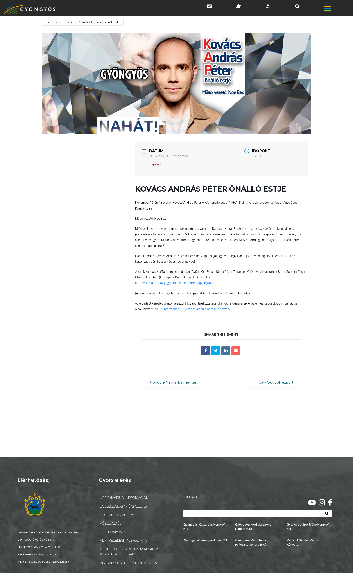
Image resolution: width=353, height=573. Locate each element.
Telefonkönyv (113, 532)
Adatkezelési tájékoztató (124, 541)
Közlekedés (110, 523)
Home (50, 22)
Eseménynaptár (68, 22)
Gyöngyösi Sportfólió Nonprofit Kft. (309, 526)
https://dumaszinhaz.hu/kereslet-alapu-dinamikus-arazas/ (190, 309)
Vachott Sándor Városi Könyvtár (303, 542)
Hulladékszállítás (117, 515)
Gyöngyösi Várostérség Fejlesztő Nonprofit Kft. (251, 542)
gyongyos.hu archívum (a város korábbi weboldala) (129, 551)
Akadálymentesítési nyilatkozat (129, 563)
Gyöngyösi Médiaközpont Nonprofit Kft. (253, 526)
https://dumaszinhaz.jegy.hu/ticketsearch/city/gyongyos (174, 283)
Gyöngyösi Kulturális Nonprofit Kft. (205, 526)
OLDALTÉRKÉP (196, 497)
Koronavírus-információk (124, 498)
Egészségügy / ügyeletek (124, 506)
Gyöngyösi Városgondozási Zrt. (206, 540)
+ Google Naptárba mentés (173, 382)
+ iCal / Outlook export (274, 382)
